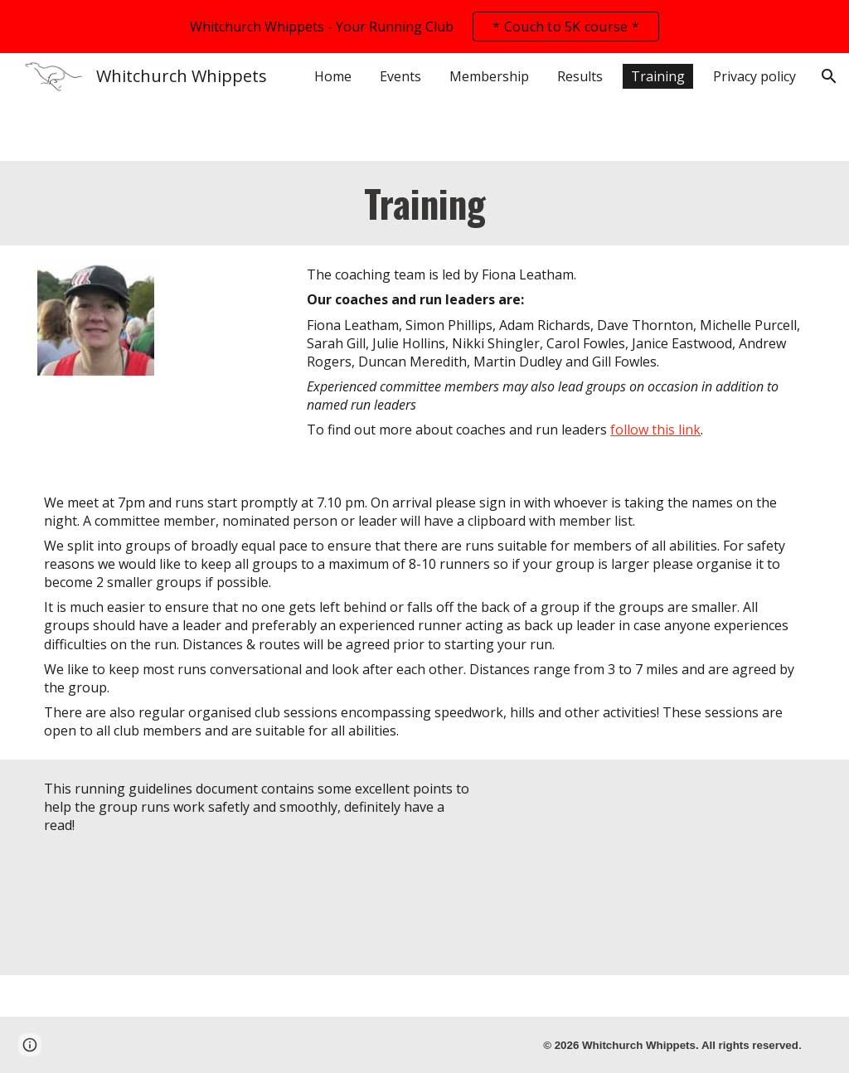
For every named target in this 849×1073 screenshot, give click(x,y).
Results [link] (580, 76)
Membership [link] (489, 76)
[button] (829, 76)
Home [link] (333, 76)
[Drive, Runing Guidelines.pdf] (654, 867)
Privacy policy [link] (754, 76)
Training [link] (658, 76)
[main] (424, 203)
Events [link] (400, 76)
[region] (424, 26)
